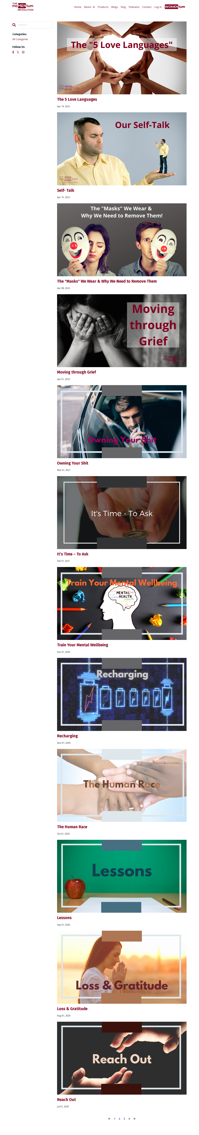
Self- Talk (66, 190)
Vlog (123, 6)
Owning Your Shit (73, 464)
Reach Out (67, 1102)
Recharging (68, 737)
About (89, 6)
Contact (147, 6)
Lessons (65, 919)
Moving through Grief (77, 372)
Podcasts (134, 6)
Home (77, 6)
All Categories (20, 39)
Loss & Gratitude (73, 1011)
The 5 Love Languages (78, 99)
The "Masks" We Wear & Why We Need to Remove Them (109, 281)
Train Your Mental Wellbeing (84, 646)
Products (103, 6)
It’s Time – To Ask (73, 555)
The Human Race (73, 828)
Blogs (114, 6)
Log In (158, 6)
